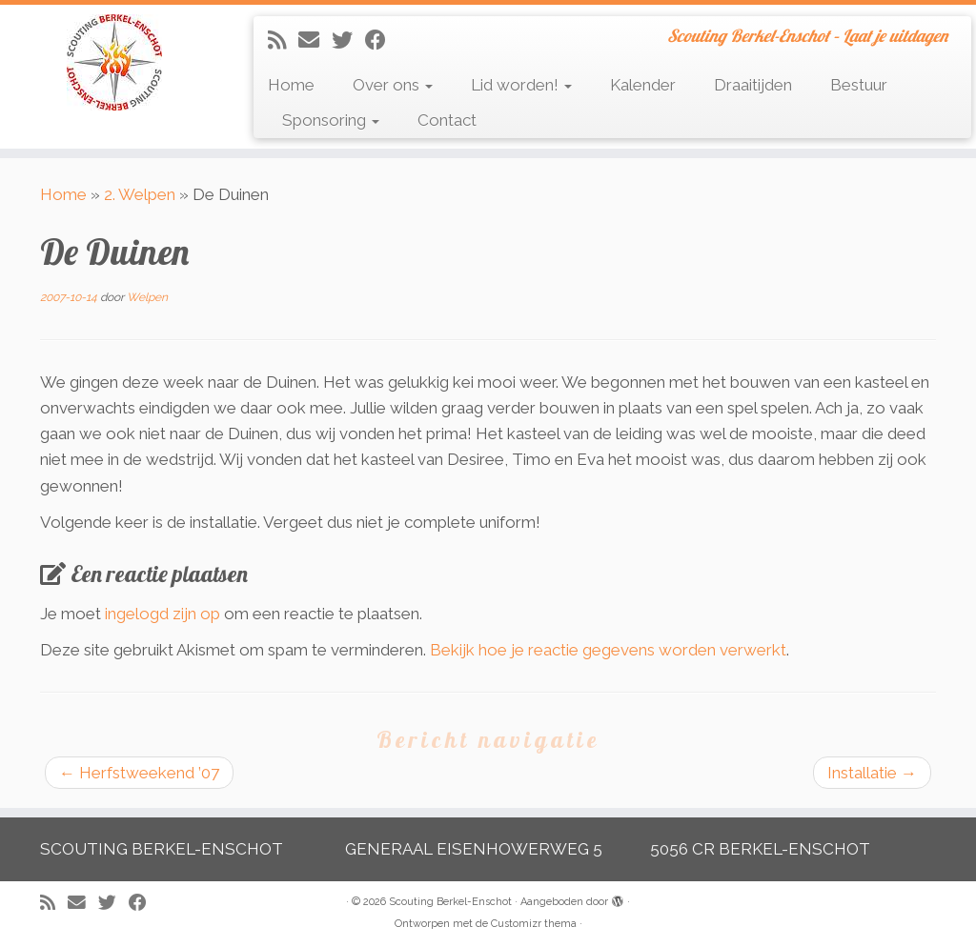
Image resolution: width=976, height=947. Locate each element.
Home (291, 84)
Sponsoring (330, 120)
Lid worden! (521, 84)
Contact (447, 120)
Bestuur (858, 84)
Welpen (147, 297)
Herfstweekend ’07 (139, 772)
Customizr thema (534, 923)
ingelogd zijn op (162, 613)
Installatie (872, 772)
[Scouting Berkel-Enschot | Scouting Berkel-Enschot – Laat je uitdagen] (114, 62)
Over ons (393, 84)
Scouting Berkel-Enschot (450, 902)
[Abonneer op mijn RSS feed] (283, 40)
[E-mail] (315, 40)
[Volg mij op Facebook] (381, 40)
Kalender (643, 84)
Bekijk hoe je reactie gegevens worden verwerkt (608, 649)
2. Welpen (139, 194)
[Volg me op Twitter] (348, 40)
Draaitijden (753, 84)
